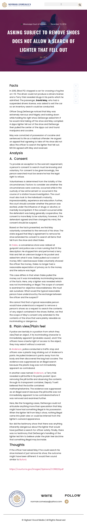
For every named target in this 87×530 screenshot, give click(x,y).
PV (45, 57)
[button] (61, 4)
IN (41, 57)
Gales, (15, 245)
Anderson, (17, 349)
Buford (22, 459)
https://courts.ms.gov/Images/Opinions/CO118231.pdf (37, 469)
